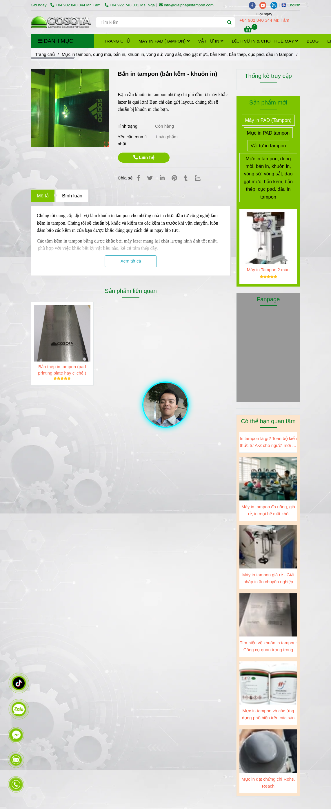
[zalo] (275, 5)
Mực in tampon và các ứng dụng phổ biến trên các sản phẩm (268, 714)
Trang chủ (117, 40)
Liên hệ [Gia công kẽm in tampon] (143, 157)
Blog (313, 40)
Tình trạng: (129, 126)
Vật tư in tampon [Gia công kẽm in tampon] (268, 145)
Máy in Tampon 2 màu (268, 269)
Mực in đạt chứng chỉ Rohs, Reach (268, 782)
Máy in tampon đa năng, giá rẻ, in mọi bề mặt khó (268, 510)
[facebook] (254, 5)
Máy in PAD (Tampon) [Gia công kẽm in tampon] (268, 120)
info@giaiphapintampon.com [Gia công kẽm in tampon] (186, 5)
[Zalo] (201, 178)
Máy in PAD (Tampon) (164, 40)
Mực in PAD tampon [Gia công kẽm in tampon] (268, 132)
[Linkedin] (162, 178)
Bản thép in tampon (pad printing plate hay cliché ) (62, 369)
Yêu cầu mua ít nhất (132, 140)
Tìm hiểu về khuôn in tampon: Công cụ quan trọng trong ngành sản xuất (268, 646)
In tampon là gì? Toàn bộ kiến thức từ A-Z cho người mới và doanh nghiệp (268, 442)
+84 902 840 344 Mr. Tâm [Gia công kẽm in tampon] (75, 5)
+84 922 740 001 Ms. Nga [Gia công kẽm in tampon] (130, 5)
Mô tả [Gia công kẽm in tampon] (43, 195)
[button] (292, 5)
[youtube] (264, 5)
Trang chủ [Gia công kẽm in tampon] (45, 54)
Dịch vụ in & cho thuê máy (265, 40)
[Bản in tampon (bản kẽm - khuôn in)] (61, 22)
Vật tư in (210, 40)
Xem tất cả (130, 260)
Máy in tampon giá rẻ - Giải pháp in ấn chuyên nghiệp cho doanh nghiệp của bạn (268, 578)
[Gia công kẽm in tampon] (250, 30)
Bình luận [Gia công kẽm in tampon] (72, 195)
